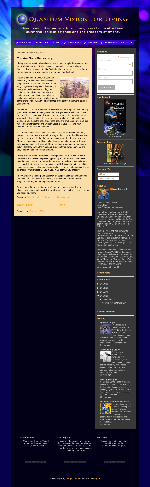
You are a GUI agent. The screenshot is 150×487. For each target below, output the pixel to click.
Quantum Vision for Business (114, 401)
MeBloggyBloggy (108, 379)
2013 (102, 284)
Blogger (96, 478)
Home (61, 204)
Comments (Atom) (38, 211)
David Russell (120, 189)
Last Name (103, 78)
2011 (102, 292)
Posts (102, 174)
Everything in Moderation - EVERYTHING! (118, 354)
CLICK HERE (115, 136)
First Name (103, 69)
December (107, 299)
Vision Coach (103, 205)
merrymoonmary (73, 478)
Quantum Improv (108, 322)
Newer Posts (25, 204)
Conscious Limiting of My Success (115, 382)
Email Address (114, 60)
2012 (102, 288)
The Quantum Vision (110, 350)
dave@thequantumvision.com (110, 207)
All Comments (106, 179)
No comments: (64, 197)
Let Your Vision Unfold (121, 404)
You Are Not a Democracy (35, 58)
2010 (102, 296)
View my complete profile (108, 267)
